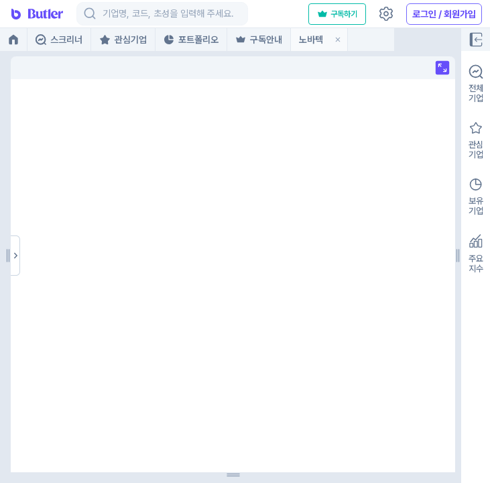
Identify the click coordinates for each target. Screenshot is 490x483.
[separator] (102, 255)
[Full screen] (87, 67)
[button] (338, 39)
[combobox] (104, 14)
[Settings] (386, 13)
